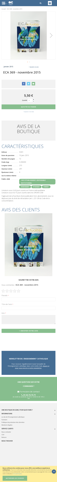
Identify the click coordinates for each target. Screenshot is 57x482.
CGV (3, 435)
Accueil (4, 9)
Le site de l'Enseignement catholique (13, 417)
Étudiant (36, 187)
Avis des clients (21, 209)
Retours (4, 437)
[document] (29, 474)
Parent (46, 187)
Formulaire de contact (28, 391)
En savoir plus (17, 474)
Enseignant (25, 187)
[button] (51, 35)
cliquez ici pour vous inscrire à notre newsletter (32, 367)
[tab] (28, 209)
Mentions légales (7, 425)
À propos (4, 420)
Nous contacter (6, 432)
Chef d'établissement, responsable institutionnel (33, 181)
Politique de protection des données (13, 422)
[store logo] (19, 3)
